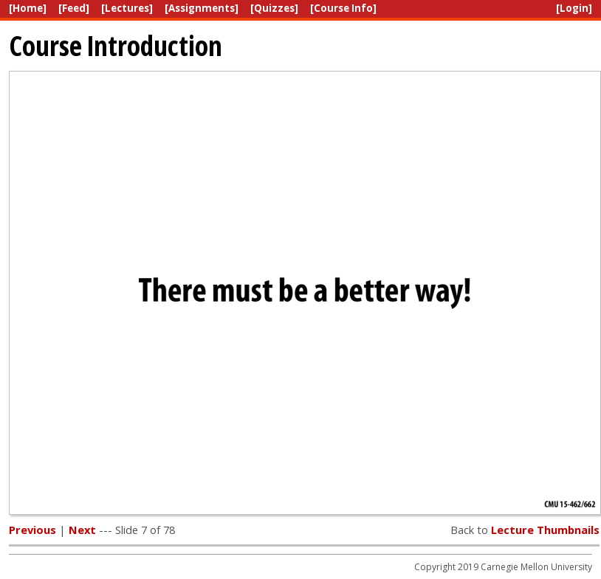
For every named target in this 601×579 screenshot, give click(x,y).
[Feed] (73, 8)
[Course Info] (343, 8)
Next (82, 529)
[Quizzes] (274, 8)
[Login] (574, 8)
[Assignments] (201, 8)
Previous (32, 529)
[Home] (28, 8)
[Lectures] (127, 8)
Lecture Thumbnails (545, 529)
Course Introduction (115, 45)
